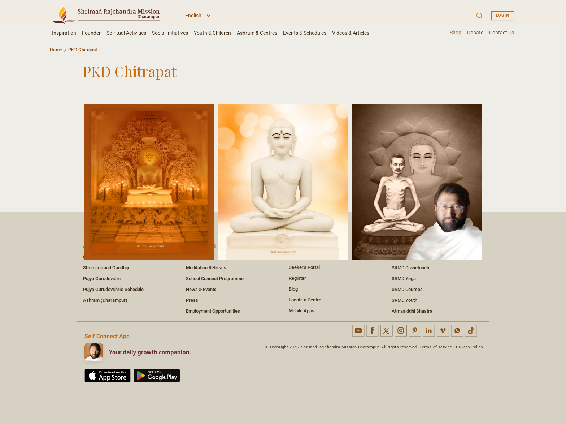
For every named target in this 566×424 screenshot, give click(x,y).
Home (56, 49)
